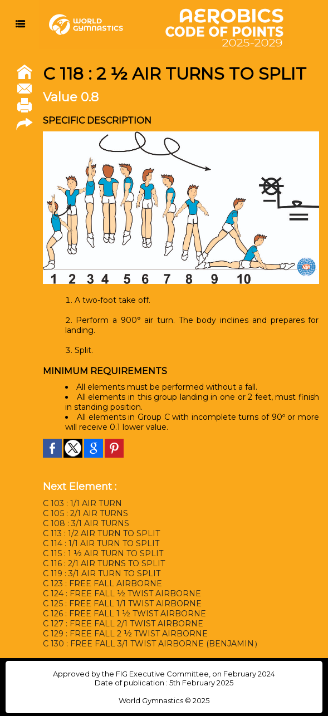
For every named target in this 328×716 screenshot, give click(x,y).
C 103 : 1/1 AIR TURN (82, 503)
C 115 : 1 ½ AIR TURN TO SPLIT (103, 553)
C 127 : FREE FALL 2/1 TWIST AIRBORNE (123, 624)
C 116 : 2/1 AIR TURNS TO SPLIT (104, 563)
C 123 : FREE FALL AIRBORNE (102, 583)
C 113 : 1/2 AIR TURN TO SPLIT (101, 533)
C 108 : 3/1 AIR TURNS (86, 523)
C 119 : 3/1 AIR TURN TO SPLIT (101, 573)
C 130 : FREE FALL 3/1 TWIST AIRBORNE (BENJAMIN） (152, 644)
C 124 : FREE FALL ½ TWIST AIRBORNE (122, 594)
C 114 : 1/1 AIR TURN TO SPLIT (101, 543)
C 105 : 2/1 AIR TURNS (85, 513)
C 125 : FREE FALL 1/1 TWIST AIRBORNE (122, 604)
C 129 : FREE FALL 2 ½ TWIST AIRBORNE (125, 634)
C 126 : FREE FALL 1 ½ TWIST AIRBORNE (124, 614)
